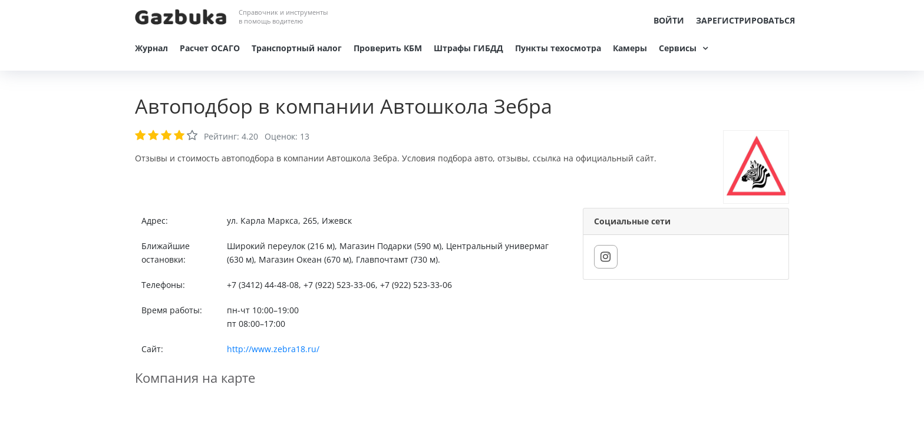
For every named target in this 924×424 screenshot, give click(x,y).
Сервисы (678, 48)
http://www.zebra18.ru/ (273, 349)
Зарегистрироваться (745, 20)
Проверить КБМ (388, 48)
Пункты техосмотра (558, 48)
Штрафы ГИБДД (468, 48)
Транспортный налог (297, 48)
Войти (669, 20)
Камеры (630, 48)
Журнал (151, 48)
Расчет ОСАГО (210, 48)
